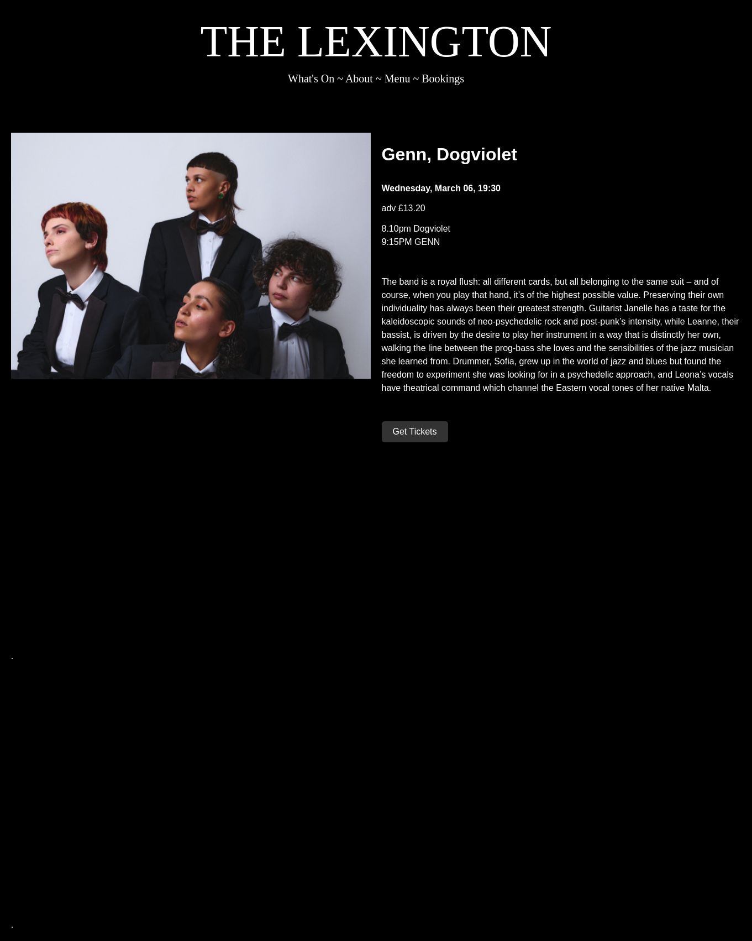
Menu (398, 78)
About (359, 78)
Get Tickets (415, 431)
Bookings (443, 78)
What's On (311, 78)
